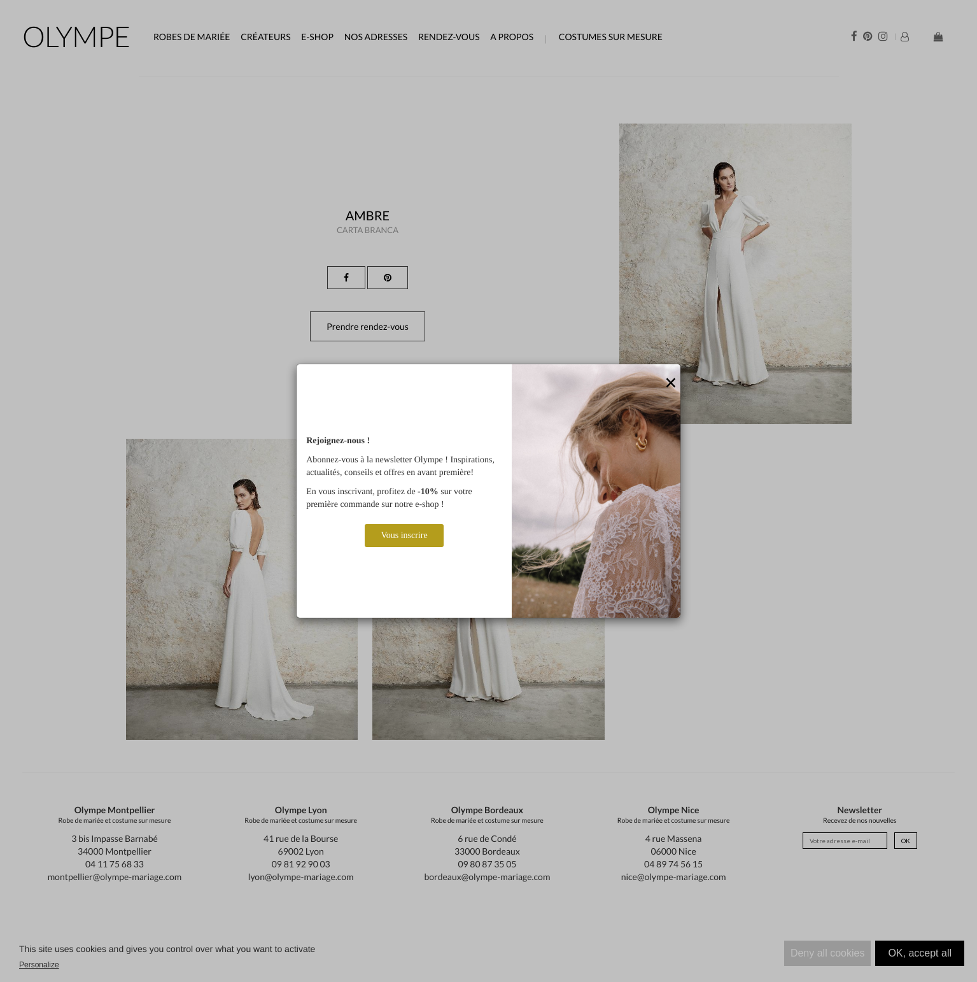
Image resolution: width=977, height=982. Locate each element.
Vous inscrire (404, 535)
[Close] (670, 383)
